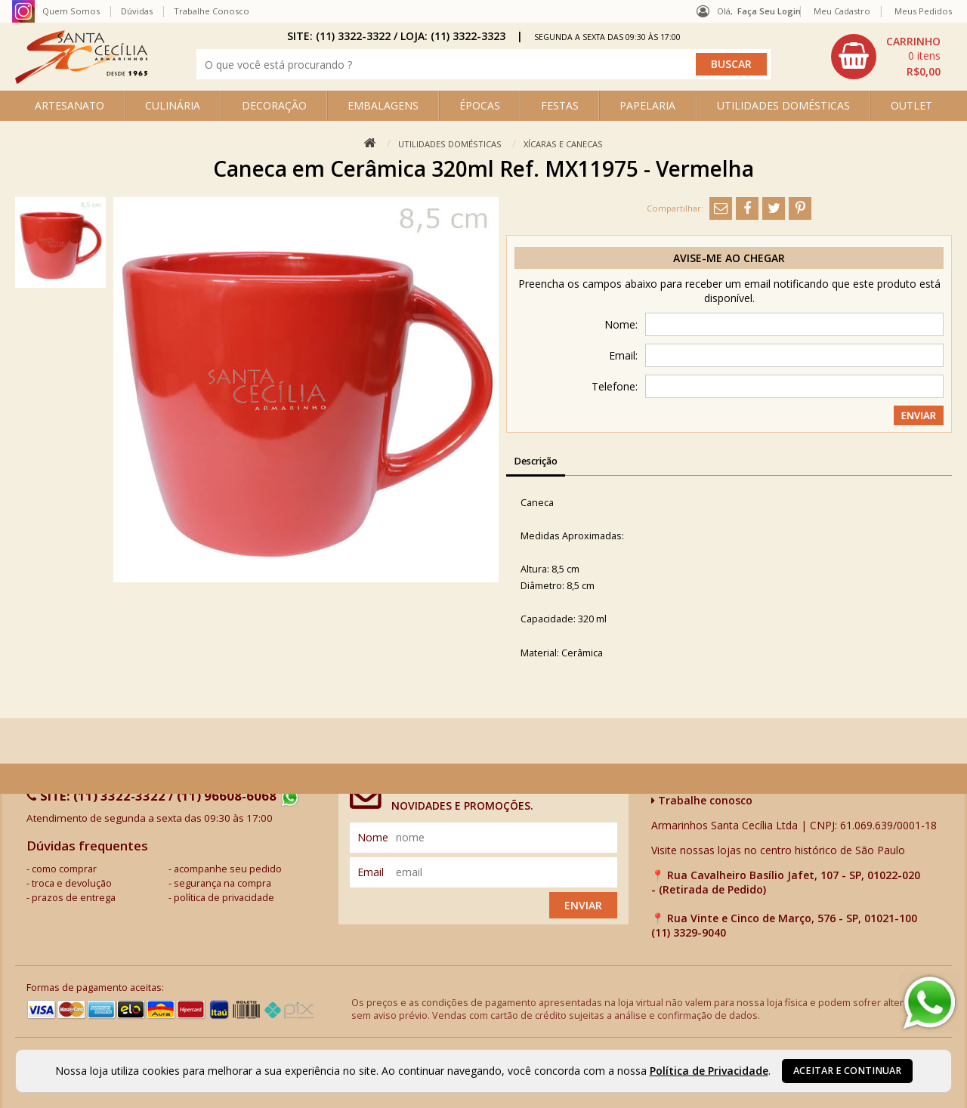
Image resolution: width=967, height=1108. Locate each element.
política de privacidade (224, 897)
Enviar (583, 905)
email (370, 872)
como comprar (64, 869)
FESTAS (560, 105)
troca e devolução (72, 883)
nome (372, 837)
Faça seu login (769, 11)
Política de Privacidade (709, 1070)
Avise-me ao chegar (729, 258)
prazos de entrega (74, 897)
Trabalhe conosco (701, 800)
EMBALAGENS (383, 105)
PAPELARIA (647, 105)
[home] (81, 80)
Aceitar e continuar (847, 1070)
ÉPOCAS (479, 105)
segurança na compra (222, 883)
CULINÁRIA (172, 105)
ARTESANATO (69, 105)
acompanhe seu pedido (228, 869)
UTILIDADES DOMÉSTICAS (783, 105)
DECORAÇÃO (274, 105)
